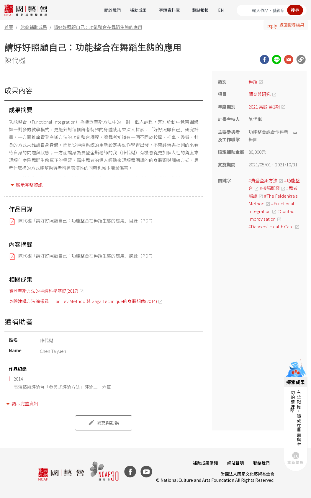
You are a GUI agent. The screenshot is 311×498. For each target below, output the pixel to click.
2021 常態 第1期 (264, 107)
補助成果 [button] (138, 10)
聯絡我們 (261, 463)
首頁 (8, 27)
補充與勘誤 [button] (108, 423)
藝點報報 (200, 10)
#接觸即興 (270, 188)
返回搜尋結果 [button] (291, 25)
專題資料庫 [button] (169, 10)
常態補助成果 (34, 27)
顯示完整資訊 (29, 185)
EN (221, 10)
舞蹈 (252, 81)
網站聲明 (235, 463)
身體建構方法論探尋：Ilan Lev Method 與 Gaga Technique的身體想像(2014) (83, 301)
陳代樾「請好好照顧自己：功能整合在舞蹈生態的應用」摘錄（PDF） (86, 256)
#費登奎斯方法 (262, 180)
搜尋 (295, 10)
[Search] (272, 10)
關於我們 (112, 10)
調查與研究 (259, 94)
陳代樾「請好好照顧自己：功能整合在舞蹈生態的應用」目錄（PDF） (86, 220)
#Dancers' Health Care (271, 226)
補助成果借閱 (205, 463)
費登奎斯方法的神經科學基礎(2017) (43, 291)
